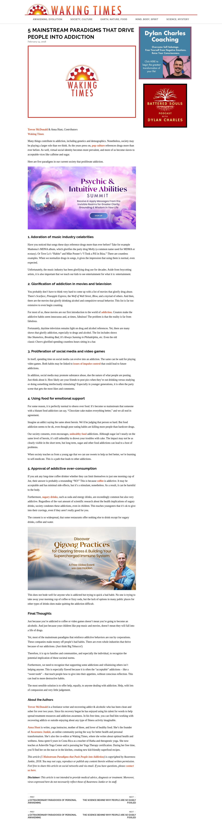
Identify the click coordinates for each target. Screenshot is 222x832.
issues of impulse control (87, 363)
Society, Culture (81, 19)
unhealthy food (78, 433)
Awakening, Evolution (47, 19)
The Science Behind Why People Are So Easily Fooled (109, 800)
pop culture (98, 145)
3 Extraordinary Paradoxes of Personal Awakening (55, 800)
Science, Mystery (177, 19)
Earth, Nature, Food (114, 19)
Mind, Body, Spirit (146, 19)
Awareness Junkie (41, 731)
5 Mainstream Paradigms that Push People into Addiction (72, 756)
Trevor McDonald (38, 129)
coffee (100, 480)
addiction (106, 312)
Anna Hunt (34, 727)
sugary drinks (50, 497)
